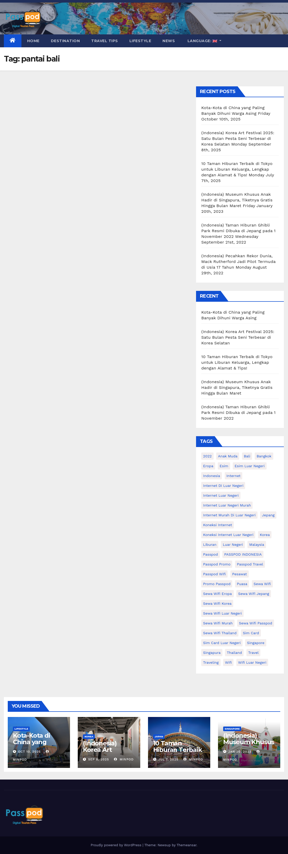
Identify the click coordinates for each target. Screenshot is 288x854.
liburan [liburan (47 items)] (209, 544)
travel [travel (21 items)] (253, 653)
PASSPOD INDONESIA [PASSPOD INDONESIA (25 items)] (243, 554)
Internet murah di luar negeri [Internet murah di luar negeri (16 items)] (229, 515)
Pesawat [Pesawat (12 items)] (239, 574)
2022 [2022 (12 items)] (207, 456)
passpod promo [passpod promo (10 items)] (216, 564)
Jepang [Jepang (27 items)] (268, 515)
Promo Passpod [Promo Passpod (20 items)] (216, 584)
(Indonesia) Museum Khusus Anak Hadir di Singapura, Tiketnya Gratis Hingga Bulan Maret (237, 200)
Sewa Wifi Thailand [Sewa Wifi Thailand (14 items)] (219, 633)
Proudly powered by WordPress (117, 845)
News (168, 41)
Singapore (232, 728)
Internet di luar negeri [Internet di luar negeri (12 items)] (223, 485)
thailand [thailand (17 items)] (234, 653)
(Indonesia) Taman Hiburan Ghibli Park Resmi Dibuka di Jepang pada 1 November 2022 (238, 231)
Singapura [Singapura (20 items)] (212, 653)
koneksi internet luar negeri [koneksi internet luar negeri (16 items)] (228, 535)
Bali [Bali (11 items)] (247, 456)
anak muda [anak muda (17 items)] (227, 456)
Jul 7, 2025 (168, 759)
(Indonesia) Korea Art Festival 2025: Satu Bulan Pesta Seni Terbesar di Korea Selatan (237, 138)
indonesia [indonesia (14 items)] (211, 476)
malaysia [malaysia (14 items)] (256, 544)
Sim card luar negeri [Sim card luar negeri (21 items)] (221, 643)
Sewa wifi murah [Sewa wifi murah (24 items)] (217, 623)
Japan (159, 736)
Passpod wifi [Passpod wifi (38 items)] (214, 574)
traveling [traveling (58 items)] (211, 662)
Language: (202, 41)
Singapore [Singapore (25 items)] (255, 643)
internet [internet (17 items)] (234, 476)
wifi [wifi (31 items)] (228, 662)
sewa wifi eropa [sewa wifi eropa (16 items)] (217, 594)
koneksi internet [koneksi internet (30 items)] (217, 525)
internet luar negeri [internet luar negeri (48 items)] (221, 495)
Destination (65, 41)
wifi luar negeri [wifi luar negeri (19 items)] (252, 662)
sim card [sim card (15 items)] (251, 633)
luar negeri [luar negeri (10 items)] (233, 544)
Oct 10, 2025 (29, 751)
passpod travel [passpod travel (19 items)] (250, 564)
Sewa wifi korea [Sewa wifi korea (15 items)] (217, 603)
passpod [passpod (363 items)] (210, 554)
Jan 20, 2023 (240, 751)
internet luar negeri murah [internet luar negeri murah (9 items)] (227, 505)
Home (33, 41)
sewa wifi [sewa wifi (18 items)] (262, 584)
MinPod (124, 759)
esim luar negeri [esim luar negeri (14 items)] (249, 466)
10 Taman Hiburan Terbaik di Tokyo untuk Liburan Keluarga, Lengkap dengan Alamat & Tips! (237, 169)
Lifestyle (140, 41)
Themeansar (187, 845)
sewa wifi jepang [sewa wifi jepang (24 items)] (253, 594)
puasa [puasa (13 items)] (242, 584)
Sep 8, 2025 (98, 759)
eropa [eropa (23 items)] (208, 466)
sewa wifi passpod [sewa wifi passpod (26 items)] (255, 623)
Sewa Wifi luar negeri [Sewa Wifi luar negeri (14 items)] (222, 613)
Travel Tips (104, 41)
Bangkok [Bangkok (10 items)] (263, 456)
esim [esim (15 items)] (224, 466)
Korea (88, 736)
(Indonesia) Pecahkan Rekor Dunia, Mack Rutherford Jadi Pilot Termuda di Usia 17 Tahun (238, 261)
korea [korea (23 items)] (265, 535)
